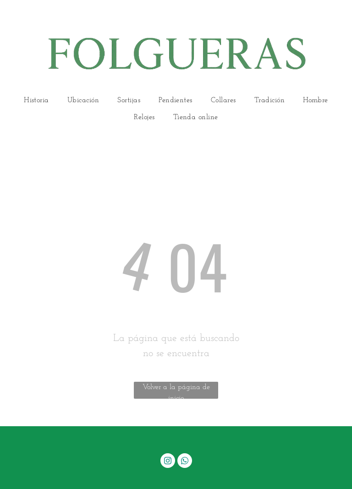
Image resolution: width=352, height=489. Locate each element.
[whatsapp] (184, 461)
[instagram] (167, 461)
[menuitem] (36, 100)
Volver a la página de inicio (176, 391)
